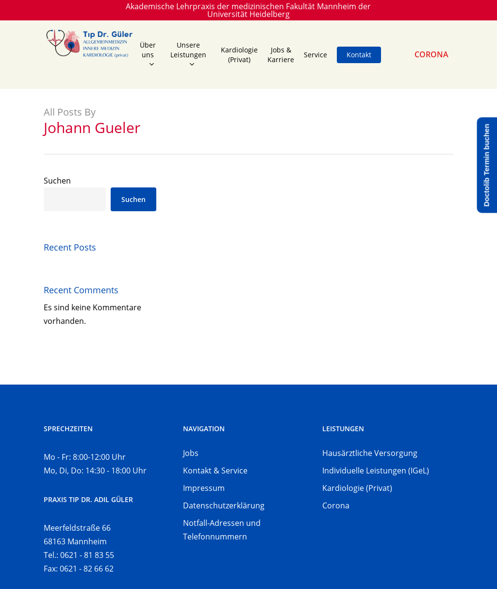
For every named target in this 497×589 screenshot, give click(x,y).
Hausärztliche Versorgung (369, 453)
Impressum (204, 488)
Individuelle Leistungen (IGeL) (375, 470)
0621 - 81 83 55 (87, 555)
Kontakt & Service (215, 470)
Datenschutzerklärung (224, 505)
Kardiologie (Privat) (357, 488)
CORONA (431, 55)
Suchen (57, 180)
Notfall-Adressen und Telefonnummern (222, 530)
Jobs (191, 453)
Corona (335, 505)
